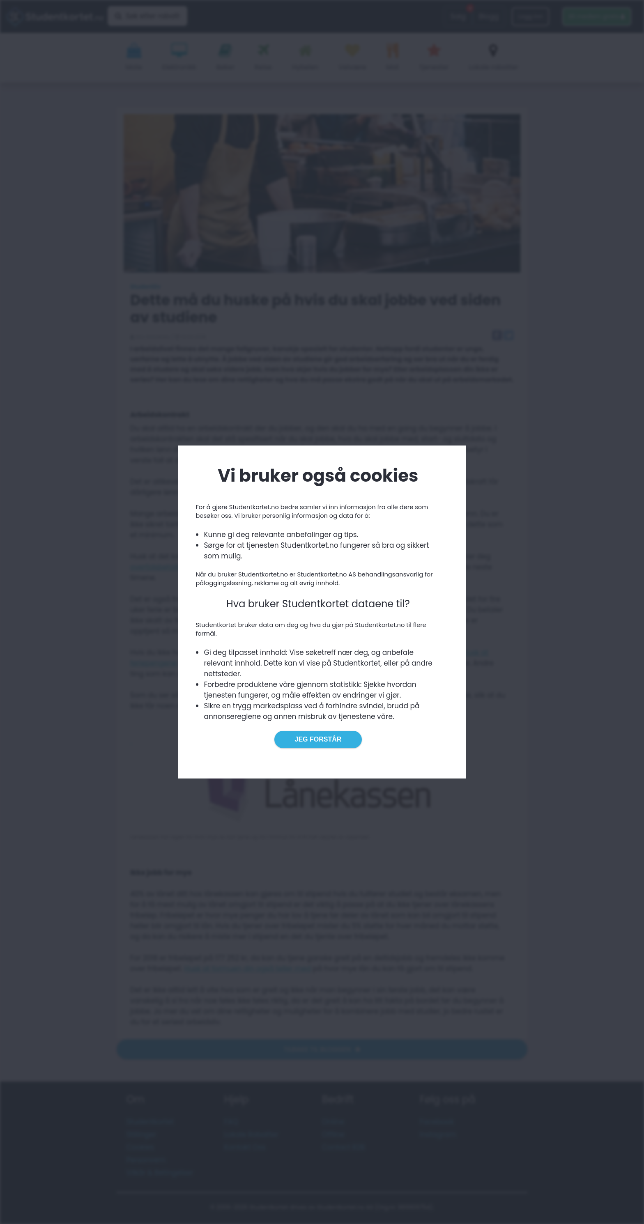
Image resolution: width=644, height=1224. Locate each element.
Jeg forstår (318, 739)
